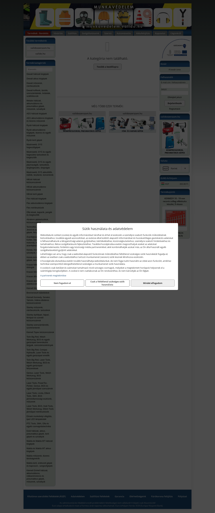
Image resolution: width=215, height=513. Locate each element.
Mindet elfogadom (152, 283)
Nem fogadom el (62, 283)
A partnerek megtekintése (53, 275)
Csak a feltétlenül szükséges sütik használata (107, 283)
